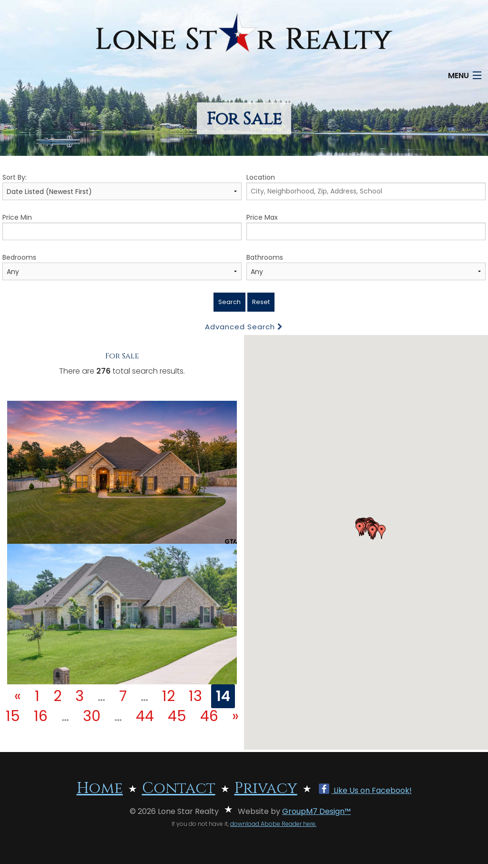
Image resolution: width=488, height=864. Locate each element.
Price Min (122, 226)
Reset (261, 301)
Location (366, 186)
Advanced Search (244, 327)
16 (41, 716)
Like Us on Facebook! (365, 790)
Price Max (366, 226)
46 (209, 716)
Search (229, 301)
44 (145, 716)
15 (13, 716)
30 (92, 716)
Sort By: (122, 186)
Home (100, 788)
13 (195, 696)
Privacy (265, 788)
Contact (178, 788)
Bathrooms (366, 266)
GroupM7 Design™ (316, 811)
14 (223, 696)
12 (168, 696)
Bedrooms (122, 266)
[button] (360, 529)
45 (177, 716)
